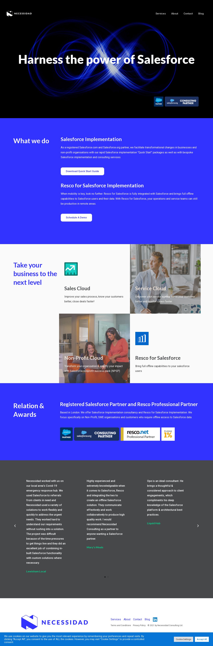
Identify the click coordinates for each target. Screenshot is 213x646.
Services (162, 13)
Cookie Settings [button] (183, 639)
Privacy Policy (139, 625)
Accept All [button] (202, 639)
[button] (82, 171)
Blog (201, 13)
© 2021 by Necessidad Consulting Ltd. (165, 625)
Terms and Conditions (121, 625)
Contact (189, 13)
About (175, 13)
